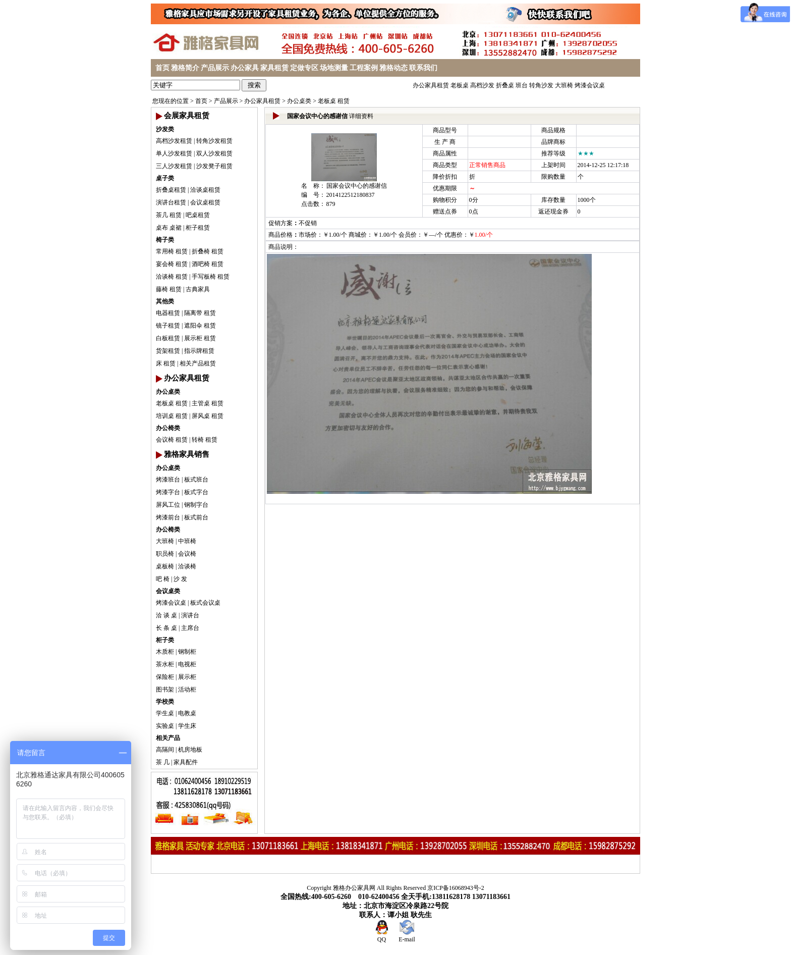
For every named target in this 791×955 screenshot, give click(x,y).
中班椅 (187, 541)
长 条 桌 (166, 627)
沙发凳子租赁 (214, 166)
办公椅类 (168, 428)
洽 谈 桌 (166, 615)
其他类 (165, 301)
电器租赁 (168, 312)
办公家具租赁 (431, 85)
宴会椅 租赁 (172, 264)
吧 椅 (163, 578)
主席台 (190, 627)
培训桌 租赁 (172, 415)
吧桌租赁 (198, 215)
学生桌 (165, 713)
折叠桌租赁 (171, 189)
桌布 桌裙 (169, 227)
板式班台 (196, 479)
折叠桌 (505, 85)
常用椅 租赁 (172, 251)
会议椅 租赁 (172, 439)
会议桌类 (168, 591)
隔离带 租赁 (200, 312)
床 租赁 (166, 363)
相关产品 (168, 737)
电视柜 (187, 664)
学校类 (165, 701)
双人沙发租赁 (214, 153)
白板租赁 (168, 338)
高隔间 (165, 749)
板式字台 (196, 492)
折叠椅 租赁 (207, 251)
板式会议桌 (205, 602)
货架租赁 (168, 350)
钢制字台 (196, 504)
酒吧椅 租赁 (207, 264)
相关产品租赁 (198, 363)
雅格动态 (393, 68)
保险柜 (165, 676)
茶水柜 (165, 664)
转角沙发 (541, 85)
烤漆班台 (168, 479)
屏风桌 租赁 (207, 415)
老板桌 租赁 (334, 100)
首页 (162, 68)
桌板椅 (165, 566)
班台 (522, 85)
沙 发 (180, 578)
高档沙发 (482, 85)
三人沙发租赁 (174, 166)
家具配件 (186, 762)
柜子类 (165, 640)
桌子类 (165, 178)
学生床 (187, 725)
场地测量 (334, 68)
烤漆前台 (168, 517)
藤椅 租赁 (169, 289)
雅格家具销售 (186, 454)
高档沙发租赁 (174, 140)
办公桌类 (299, 100)
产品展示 (215, 68)
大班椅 (564, 85)
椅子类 (165, 239)
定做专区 (304, 68)
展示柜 (187, 676)
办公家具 (245, 68)
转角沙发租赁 (214, 140)
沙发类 (165, 129)
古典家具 (198, 289)
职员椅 (165, 553)
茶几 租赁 (169, 215)
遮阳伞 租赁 (200, 325)
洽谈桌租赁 (205, 189)
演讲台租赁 (171, 202)
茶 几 (163, 762)
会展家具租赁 (186, 116)
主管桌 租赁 (207, 403)
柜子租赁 (198, 227)
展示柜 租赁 (200, 338)
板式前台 (196, 517)
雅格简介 (185, 68)
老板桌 (459, 85)
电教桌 (187, 713)
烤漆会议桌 (590, 85)
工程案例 (364, 68)
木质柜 (165, 651)
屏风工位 (168, 504)
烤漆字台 (168, 492)
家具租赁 (274, 68)
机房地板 (190, 749)
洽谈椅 (187, 566)
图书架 (165, 689)
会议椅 (187, 553)
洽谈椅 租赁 (172, 276)
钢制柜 (187, 651)
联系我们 (423, 68)
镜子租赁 (168, 325)
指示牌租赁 (199, 350)
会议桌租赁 (205, 202)
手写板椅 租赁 (211, 276)
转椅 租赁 (204, 439)
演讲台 (190, 615)
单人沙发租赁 (174, 153)
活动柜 (187, 689)
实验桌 (165, 725)
